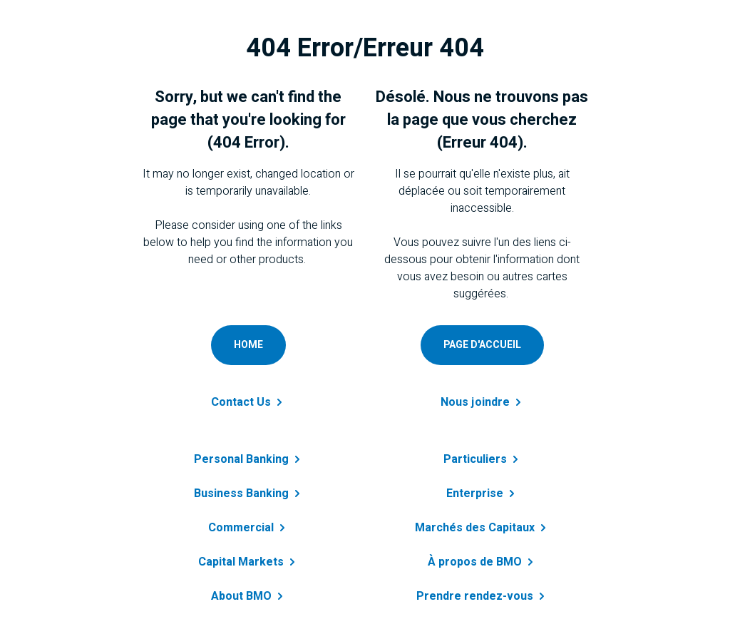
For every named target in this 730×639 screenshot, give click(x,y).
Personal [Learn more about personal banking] (248, 459)
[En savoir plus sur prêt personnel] (482, 451)
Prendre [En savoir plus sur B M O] (482, 596)
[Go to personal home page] (248, 345)
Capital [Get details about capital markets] (248, 562)
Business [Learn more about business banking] (248, 493)
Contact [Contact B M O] (248, 402)
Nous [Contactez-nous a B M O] (482, 402)
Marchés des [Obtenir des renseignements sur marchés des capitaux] (482, 527)
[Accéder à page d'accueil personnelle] (482, 345)
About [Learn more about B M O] (248, 596)
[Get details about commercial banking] (248, 519)
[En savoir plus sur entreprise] (482, 485)
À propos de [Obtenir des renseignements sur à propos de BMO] (482, 562)
